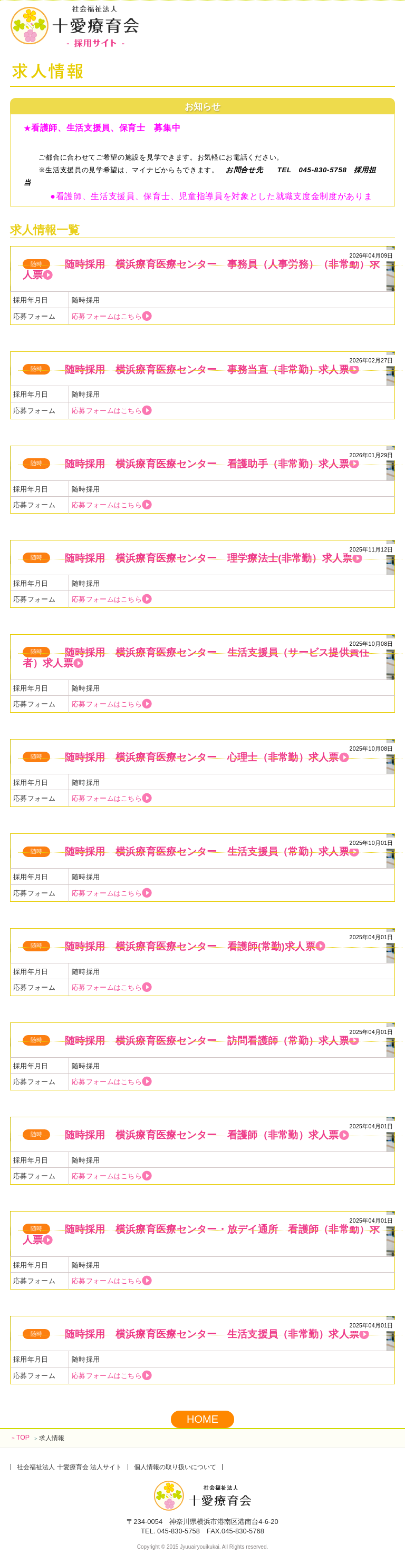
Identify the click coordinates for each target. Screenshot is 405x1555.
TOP (20, 1437)
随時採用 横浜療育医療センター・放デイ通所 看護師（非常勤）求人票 (201, 1234)
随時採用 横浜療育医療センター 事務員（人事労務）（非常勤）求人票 (201, 269)
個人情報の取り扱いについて (175, 1467)
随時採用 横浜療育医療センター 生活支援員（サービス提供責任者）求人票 (196, 657)
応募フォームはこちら (112, 316)
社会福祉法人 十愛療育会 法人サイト (69, 1467)
